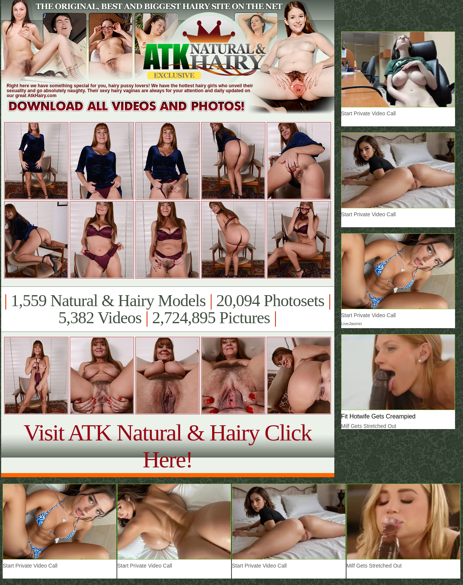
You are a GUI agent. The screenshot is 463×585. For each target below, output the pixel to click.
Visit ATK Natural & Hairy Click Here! (168, 446)
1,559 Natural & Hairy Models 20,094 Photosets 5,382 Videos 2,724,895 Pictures (167, 309)
